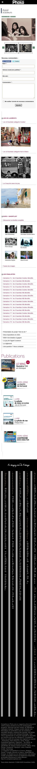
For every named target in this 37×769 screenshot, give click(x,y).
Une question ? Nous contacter (12, 346)
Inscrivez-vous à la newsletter (5, 553)
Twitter (13, 576)
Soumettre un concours (35, 633)
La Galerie (20, 543)
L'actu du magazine (35, 500)
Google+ (13, 570)
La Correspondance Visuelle (20, 569)
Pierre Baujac (9, 246)
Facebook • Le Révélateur (13, 531)
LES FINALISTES (8, 274)
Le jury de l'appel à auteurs (11, 340)
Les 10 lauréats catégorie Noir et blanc (15, 151)
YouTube (13, 595)
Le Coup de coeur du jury (11, 183)
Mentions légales (5, 583)
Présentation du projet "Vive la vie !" (14, 332)
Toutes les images (8, 266)
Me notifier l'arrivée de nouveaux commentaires (19, 101)
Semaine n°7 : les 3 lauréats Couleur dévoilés (17, 313)
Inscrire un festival (35, 617)
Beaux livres (35, 562)
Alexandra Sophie (10, 260)
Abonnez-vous (5, 493)
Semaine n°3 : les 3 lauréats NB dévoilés (16, 292)
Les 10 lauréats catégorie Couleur (13, 122)
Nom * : (4, 63)
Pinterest (13, 583)
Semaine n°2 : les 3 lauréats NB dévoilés (16, 287)
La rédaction (35, 694)
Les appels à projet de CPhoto (20, 520)
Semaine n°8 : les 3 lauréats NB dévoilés (16, 322)
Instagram (13, 563)
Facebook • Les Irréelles (13, 550)
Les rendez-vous (35, 550)
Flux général (35, 488)
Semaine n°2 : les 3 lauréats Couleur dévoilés (17, 284)
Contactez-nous (5, 570)
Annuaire (20, 587)
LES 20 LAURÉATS (9, 118)
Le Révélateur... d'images (35, 517)
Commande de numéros (35, 671)
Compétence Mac (27, 505)
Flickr (13, 589)
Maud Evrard (24, 260)
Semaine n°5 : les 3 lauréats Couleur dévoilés (17, 301)
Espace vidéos (20, 595)
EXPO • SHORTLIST (9, 216)
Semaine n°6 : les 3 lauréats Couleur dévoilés (17, 307)
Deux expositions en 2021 (11, 335)
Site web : (5, 76)
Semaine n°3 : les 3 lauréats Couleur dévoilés (17, 290)
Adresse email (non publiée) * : (11, 70)
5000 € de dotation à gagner (12, 337)
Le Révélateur (20, 553)
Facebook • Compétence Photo (13, 508)
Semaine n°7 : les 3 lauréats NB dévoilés (16, 316)
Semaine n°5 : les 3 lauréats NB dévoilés (16, 304)
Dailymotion (13, 604)
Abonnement (35, 685)
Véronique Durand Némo (28, 234)
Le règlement (7, 343)
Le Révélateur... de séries (35, 535)
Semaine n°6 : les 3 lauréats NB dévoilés (16, 310)
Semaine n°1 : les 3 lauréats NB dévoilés (16, 281)
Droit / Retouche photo (35, 707)
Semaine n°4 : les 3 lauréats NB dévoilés (16, 298)
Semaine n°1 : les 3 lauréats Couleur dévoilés (17, 278)
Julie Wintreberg (9, 234)
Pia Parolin (24, 247)
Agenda (20, 581)
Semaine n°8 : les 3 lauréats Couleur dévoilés (17, 319)
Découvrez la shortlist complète (13, 220)
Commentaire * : (7, 82)
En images (20, 535)
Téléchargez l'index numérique (5, 530)
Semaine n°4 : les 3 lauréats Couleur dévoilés (17, 295)
